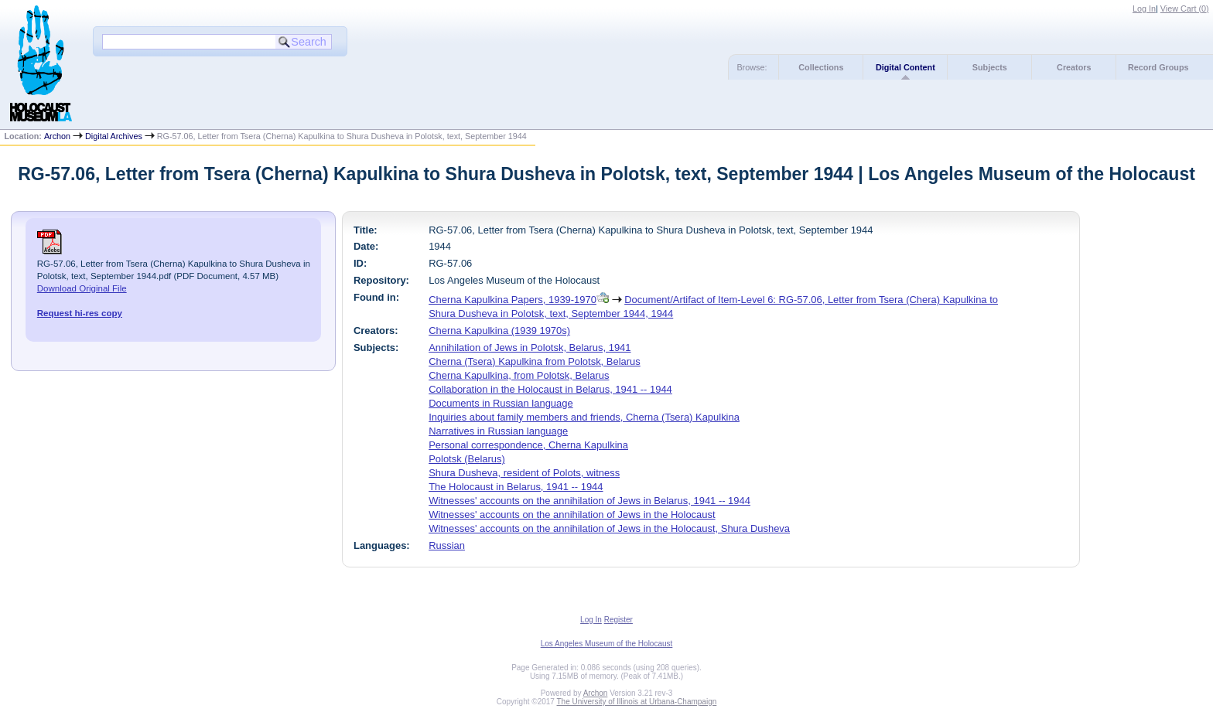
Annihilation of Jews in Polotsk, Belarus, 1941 (529, 347)
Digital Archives (113, 136)
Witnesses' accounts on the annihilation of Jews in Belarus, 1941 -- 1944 (589, 500)
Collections (820, 67)
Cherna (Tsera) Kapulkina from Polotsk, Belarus (535, 361)
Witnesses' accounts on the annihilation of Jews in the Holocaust (572, 514)
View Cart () (1184, 8)
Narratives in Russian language (498, 431)
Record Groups (1158, 67)
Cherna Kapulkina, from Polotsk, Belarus (519, 375)
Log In (1144, 8)
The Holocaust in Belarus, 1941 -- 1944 (516, 486)
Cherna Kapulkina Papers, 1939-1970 (512, 299)
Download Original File (82, 288)
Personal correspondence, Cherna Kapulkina (528, 445)
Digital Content (905, 67)
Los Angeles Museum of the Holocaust (607, 643)
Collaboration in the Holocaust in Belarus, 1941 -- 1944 (550, 389)
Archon (57, 136)
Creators (1074, 67)
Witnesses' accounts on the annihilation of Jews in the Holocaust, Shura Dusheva (609, 528)
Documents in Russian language (501, 403)
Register (618, 619)
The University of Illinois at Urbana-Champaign (637, 701)
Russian (447, 545)
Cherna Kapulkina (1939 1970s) (499, 330)
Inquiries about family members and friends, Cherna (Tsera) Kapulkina (584, 417)
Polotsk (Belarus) (467, 459)
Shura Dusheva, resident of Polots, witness (524, 473)
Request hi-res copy (79, 313)
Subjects (989, 67)
